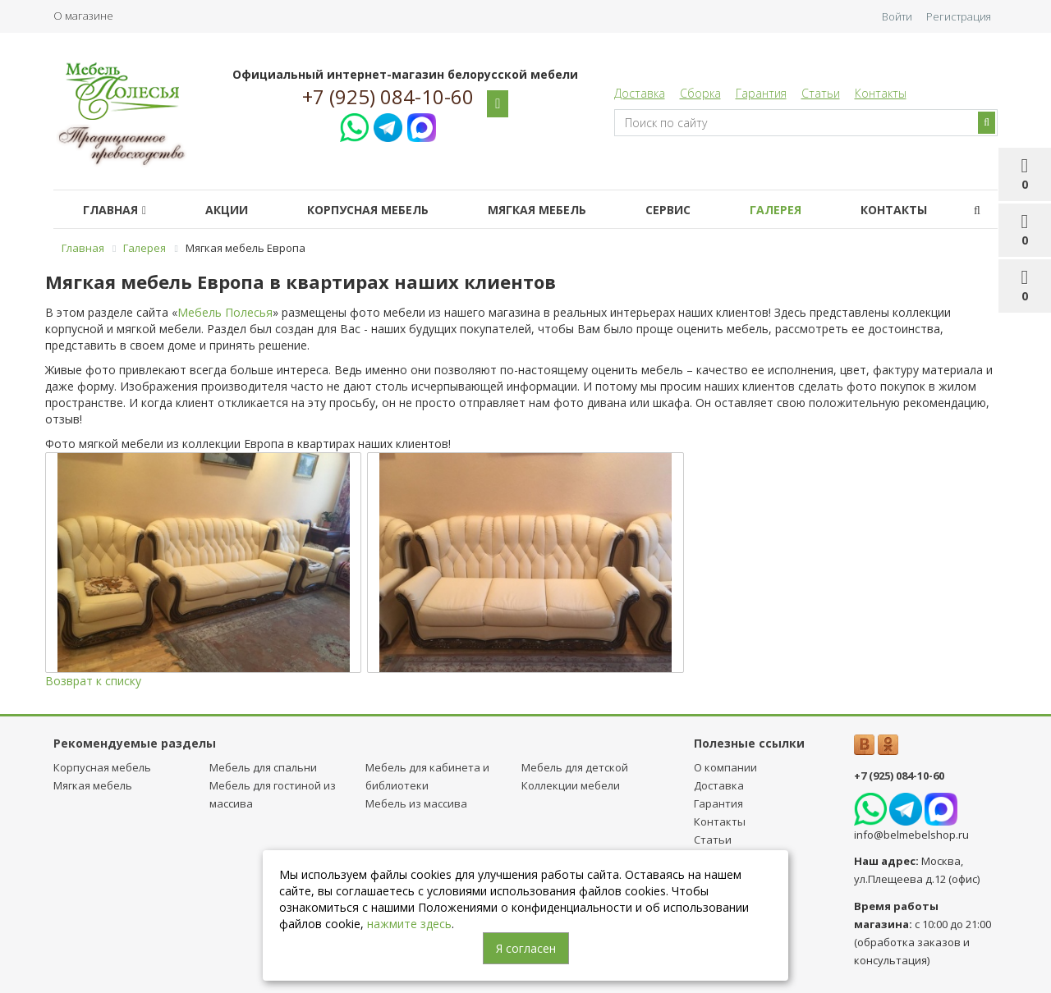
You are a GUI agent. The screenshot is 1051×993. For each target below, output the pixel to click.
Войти (897, 16)
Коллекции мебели (570, 785)
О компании (725, 767)
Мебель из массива (416, 803)
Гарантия (761, 93)
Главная (114, 209)
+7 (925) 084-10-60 (388, 96)
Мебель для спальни (263, 767)
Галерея (775, 209)
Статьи (820, 93)
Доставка (639, 93)
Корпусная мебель (368, 209)
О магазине (83, 15)
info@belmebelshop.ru (911, 834)
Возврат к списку (93, 681)
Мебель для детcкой (574, 767)
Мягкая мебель (537, 209)
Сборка (700, 93)
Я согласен (526, 948)
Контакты (880, 93)
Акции (226, 209)
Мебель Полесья (225, 312)
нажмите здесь (409, 923)
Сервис (668, 209)
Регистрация (958, 16)
